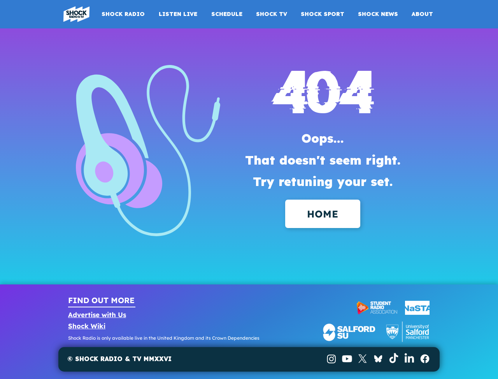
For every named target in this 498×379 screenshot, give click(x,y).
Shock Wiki (86, 326)
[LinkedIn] (409, 359)
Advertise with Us (97, 315)
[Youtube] (347, 359)
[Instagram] (331, 359)
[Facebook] (425, 359)
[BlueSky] (378, 359)
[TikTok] (394, 359)
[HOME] (322, 214)
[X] (362, 359)
